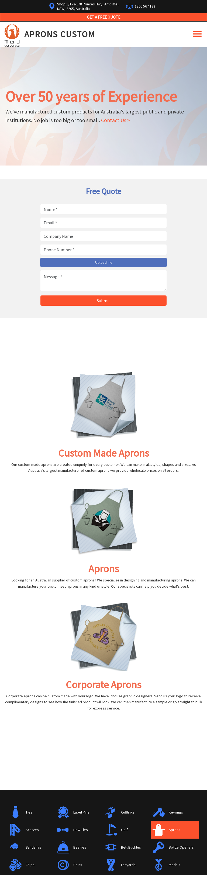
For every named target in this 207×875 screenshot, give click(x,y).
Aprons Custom (59, 34)
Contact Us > (115, 120)
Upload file (103, 262)
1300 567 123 (145, 6)
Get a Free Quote (103, 17)
